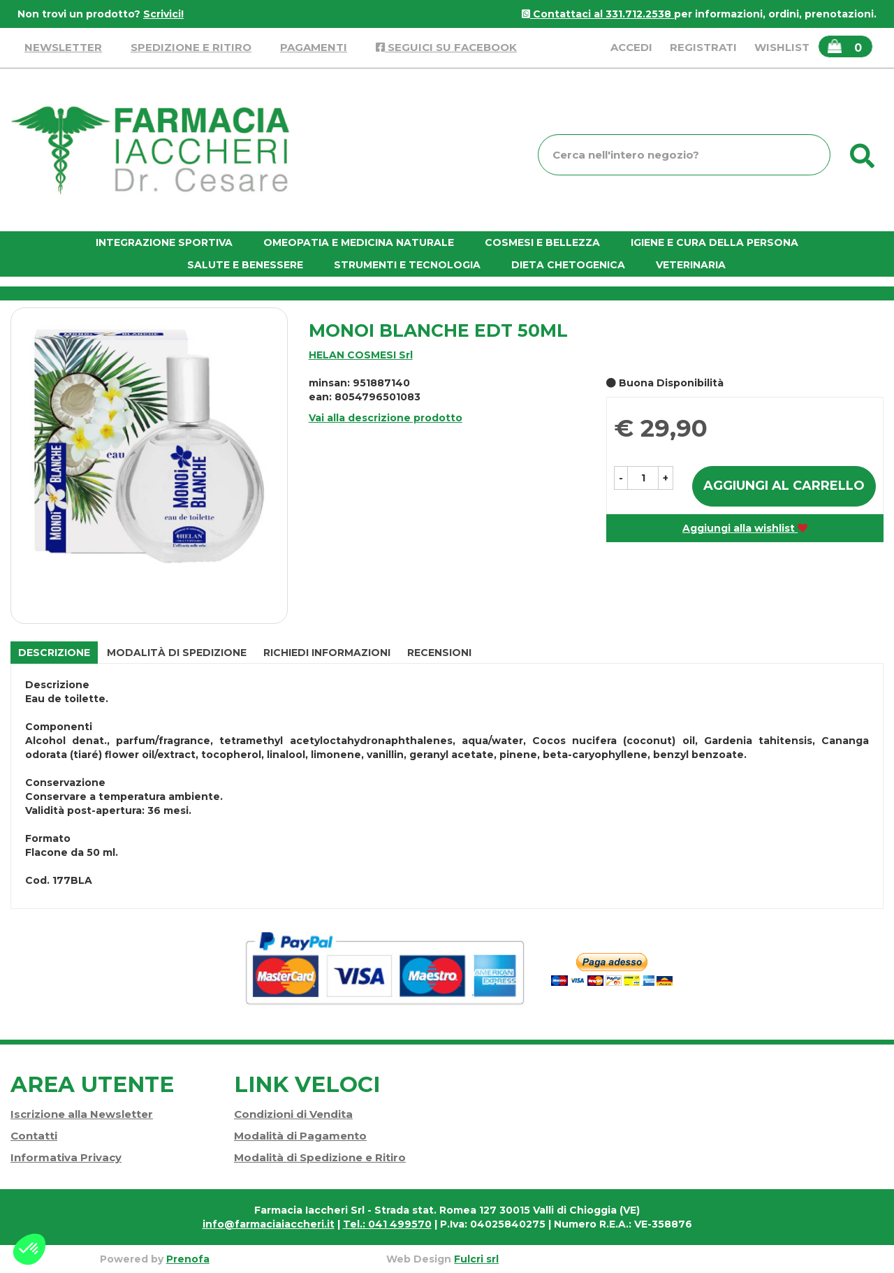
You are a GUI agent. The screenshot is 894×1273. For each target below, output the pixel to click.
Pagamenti (313, 47)
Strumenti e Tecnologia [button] (407, 265)
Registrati (703, 47)
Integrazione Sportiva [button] (164, 242)
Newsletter (63, 47)
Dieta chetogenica (568, 265)
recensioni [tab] (439, 652)
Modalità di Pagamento (300, 1135)
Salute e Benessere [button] (245, 265)
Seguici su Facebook (446, 47)
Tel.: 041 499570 (387, 1224)
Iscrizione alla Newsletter (81, 1114)
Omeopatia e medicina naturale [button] (358, 242)
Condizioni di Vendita (293, 1114)
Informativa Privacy (66, 1157)
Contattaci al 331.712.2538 (598, 14)
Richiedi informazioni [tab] (326, 652)
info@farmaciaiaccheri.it (269, 1224)
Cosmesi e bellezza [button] (542, 242)
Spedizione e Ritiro (191, 47)
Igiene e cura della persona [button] (714, 242)
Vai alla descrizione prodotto (385, 418)
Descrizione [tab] (54, 652)
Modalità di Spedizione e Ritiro (320, 1157)
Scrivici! (163, 14)
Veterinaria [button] (691, 265)
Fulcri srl (476, 1259)
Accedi (631, 47)
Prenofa (188, 1259)
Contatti (33, 1135)
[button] (621, 478)
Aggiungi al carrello (784, 485)
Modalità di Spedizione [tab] (177, 652)
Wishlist (781, 47)
